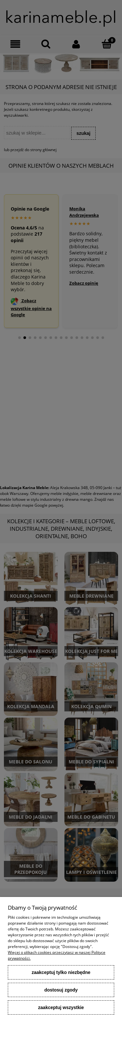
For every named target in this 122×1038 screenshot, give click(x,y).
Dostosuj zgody (61, 990)
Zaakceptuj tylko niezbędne (61, 972)
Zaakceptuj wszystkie (61, 1007)
